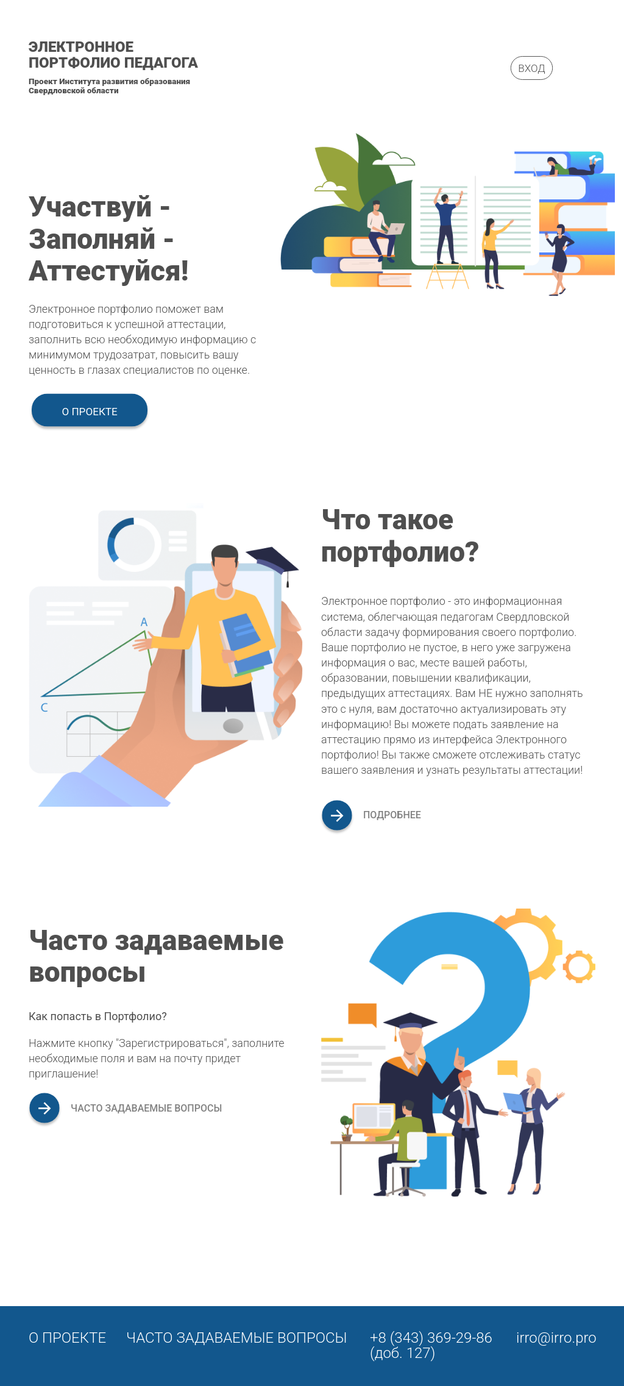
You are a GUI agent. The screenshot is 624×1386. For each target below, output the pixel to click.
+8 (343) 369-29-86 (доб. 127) (431, 1345)
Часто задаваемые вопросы (236, 1337)
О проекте (89, 411)
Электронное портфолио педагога (113, 54)
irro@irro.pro (556, 1337)
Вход (531, 68)
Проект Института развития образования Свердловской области (109, 86)
